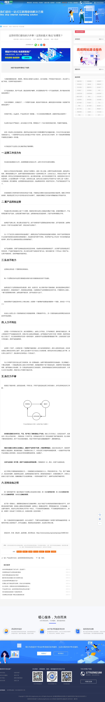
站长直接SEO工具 (20, 690)
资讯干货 (64, 3)
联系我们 (61, 653)
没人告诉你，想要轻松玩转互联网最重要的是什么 (15, 586)
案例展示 (76, 2)
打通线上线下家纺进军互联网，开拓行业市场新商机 (16, 583)
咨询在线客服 (99, 2)
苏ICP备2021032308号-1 (79, 696)
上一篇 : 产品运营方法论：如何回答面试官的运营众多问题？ (17, 558)
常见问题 (21, 26)
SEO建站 (58, 2)
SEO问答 (2, 680)
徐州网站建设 (10, 690)
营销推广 (25, 551)
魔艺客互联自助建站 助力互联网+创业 (12, 578)
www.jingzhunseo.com (46, 699)
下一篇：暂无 (40, 558)
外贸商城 (53, 551)
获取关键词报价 (18, 678)
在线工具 (16, 680)
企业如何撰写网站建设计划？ (10, 580)
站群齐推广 (17, 672)
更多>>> (101, 39)
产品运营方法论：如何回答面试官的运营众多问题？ (16, 589)
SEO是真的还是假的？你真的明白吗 (12, 592)
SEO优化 (35, 2)
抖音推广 (41, 2)
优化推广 (42, 551)
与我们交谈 (88, 681)
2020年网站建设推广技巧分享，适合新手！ (14, 569)
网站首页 (29, 2)
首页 (10, 26)
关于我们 (70, 2)
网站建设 (19, 551)
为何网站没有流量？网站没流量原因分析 (13, 594)
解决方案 (47, 2)
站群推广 (52, 2)
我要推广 (44, 653)
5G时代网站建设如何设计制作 (10, 575)
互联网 (10, 81)
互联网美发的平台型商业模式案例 (11, 572)
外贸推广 (47, 551)
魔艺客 (76, 699)
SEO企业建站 (4, 675)
